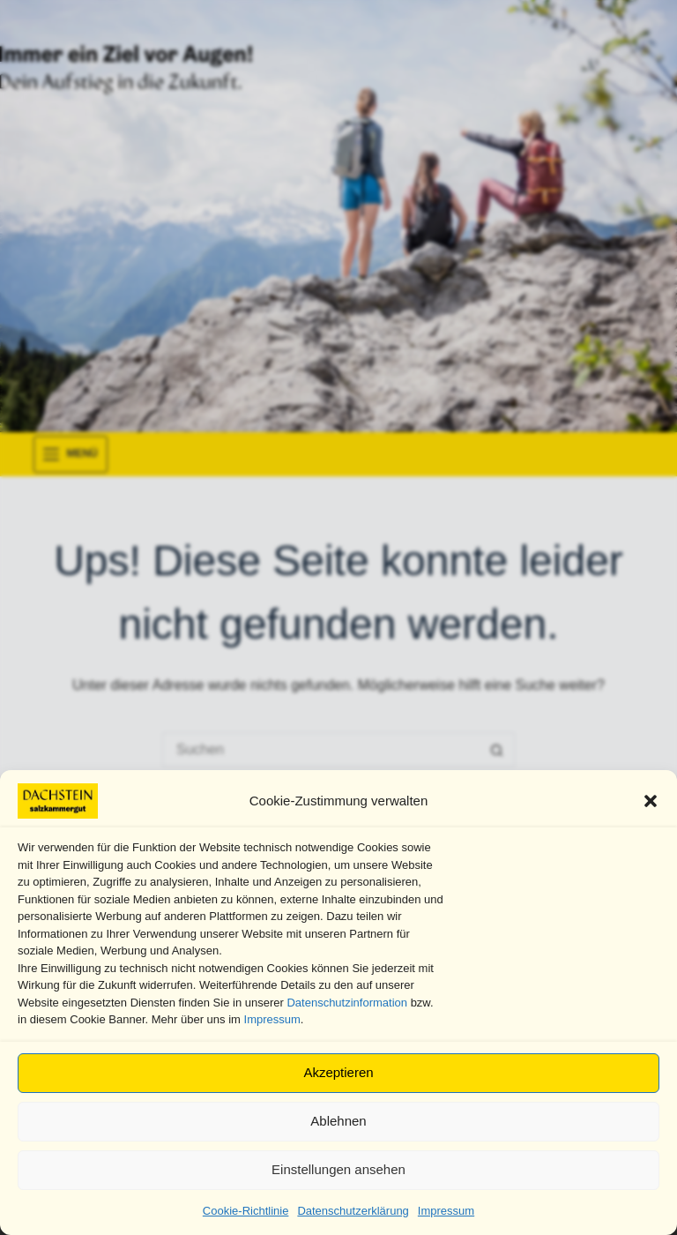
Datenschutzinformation (346, 1002)
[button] (650, 801)
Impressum (272, 1019)
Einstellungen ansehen (338, 1169)
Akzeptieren (338, 1072)
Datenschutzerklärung (352, 1210)
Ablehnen (338, 1120)
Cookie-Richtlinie (246, 1210)
